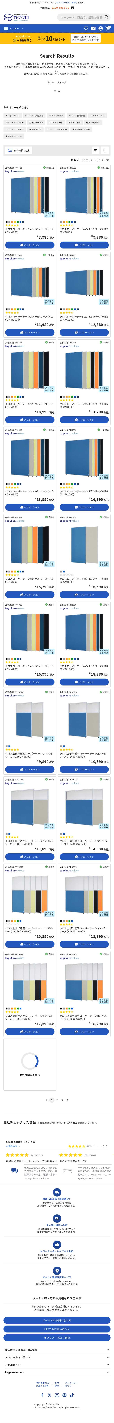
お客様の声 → (43, 1141)
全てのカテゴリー (14, 136)
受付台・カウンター (15, 122)
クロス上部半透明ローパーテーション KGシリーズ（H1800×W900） (84, 1017)
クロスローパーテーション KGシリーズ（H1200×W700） (29, 231)
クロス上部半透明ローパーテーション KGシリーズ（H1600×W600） (29, 930)
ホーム (57, 90)
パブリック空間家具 (15, 129)
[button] (103, 1142)
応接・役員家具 (93, 122)
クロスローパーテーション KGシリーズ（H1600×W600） (29, 405)
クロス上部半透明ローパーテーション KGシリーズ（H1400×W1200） (84, 842)
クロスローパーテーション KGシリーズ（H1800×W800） (84, 580)
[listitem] (32, 1163)
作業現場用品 (35, 129)
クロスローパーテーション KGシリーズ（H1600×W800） (84, 405)
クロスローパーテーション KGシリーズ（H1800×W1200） (84, 668)
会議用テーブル (36, 122)
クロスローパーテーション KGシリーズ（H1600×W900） (29, 493)
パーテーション (97, 115)
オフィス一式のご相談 (66, 2)
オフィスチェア (56, 115)
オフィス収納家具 (77, 115)
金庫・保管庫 (75, 122)
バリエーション (29, 245)
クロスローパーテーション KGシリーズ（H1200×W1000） (29, 318)
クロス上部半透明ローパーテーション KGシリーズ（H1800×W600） (29, 1017)
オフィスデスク (13, 115)
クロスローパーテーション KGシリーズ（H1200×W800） (84, 231)
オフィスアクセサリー (57, 129)
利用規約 (57, 1381)
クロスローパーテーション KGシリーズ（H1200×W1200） (84, 318)
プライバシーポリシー (71, 1381)
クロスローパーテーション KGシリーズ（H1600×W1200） (84, 493)
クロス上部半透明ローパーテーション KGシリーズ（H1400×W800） (84, 755)
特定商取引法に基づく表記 (42, 1381)
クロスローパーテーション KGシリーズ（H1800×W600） (29, 580)
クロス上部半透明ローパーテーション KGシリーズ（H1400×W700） (29, 755)
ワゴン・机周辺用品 (34, 115)
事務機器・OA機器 (81, 129)
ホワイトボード (56, 122)
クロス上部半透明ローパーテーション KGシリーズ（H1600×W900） (84, 930)
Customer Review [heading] (20, 1141)
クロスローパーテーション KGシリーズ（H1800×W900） (29, 668)
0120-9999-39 (60, 7)
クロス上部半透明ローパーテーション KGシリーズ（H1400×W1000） (29, 842)
